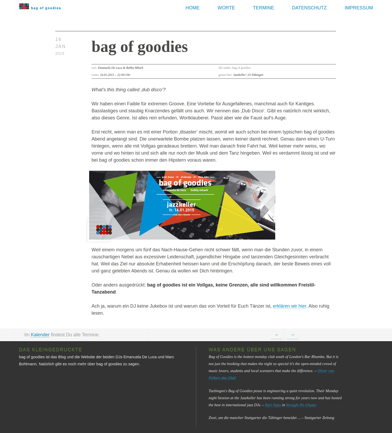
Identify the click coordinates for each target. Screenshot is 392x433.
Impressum (359, 7)
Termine (263, 7)
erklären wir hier (289, 306)
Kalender (40, 334)
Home (193, 7)
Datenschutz (309, 7)
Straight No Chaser (301, 405)
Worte (226, 7)
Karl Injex (273, 405)
